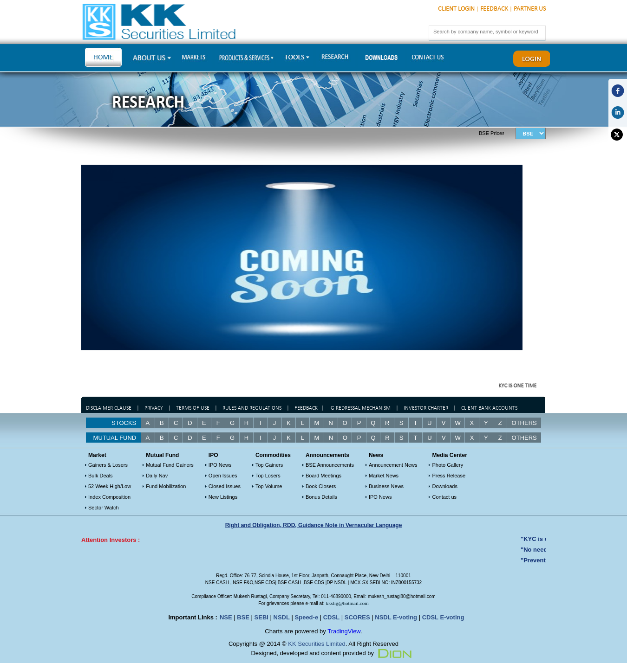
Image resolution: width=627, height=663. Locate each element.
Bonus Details (321, 497)
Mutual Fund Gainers (170, 465)
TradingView (343, 631)
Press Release (448, 475)
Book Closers (321, 486)
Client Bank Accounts (489, 408)
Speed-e (307, 617)
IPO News (220, 465)
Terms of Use (193, 408)
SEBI (261, 617)
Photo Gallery (447, 465)
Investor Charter (426, 408)
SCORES (357, 617)
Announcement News (393, 465)
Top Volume (268, 486)
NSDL (282, 617)
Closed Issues (225, 486)
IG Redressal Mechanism (360, 408)
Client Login (456, 9)
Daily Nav (157, 475)
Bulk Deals (100, 475)
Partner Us (530, 9)
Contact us (444, 497)
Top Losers (268, 475)
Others (524, 422)
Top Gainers (269, 465)
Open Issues (223, 475)
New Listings (223, 497)
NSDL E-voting (396, 617)
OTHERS (524, 437)
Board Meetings (323, 475)
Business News (386, 486)
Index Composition (109, 497)
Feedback (494, 9)
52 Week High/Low (109, 486)
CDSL (331, 617)
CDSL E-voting (443, 617)
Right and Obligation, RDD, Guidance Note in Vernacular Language (313, 525)
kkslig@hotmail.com (347, 603)
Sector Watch (103, 507)
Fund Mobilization (166, 486)
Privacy (153, 408)
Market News (383, 475)
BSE (243, 617)
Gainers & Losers (108, 465)
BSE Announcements (330, 465)
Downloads (444, 486)
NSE (226, 617)
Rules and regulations (251, 408)
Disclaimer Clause (108, 408)
